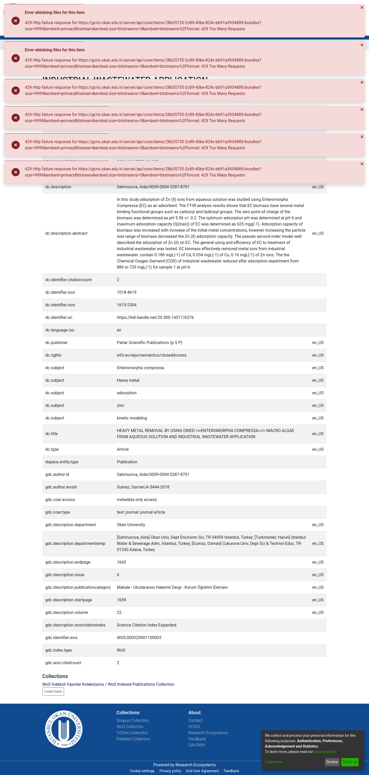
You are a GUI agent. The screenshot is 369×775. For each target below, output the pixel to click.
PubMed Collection (133, 739)
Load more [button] (53, 691)
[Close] (362, 7)
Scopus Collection (133, 720)
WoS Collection (130, 726)
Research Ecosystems (208, 732)
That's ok (350, 762)
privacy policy (324, 752)
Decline (332, 762)
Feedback (197, 739)
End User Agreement (202, 771)
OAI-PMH (196, 745)
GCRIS (194, 726)
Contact (195, 720)
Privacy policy (170, 771)
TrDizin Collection (132, 732)
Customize (273, 762)
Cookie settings (142, 771)
